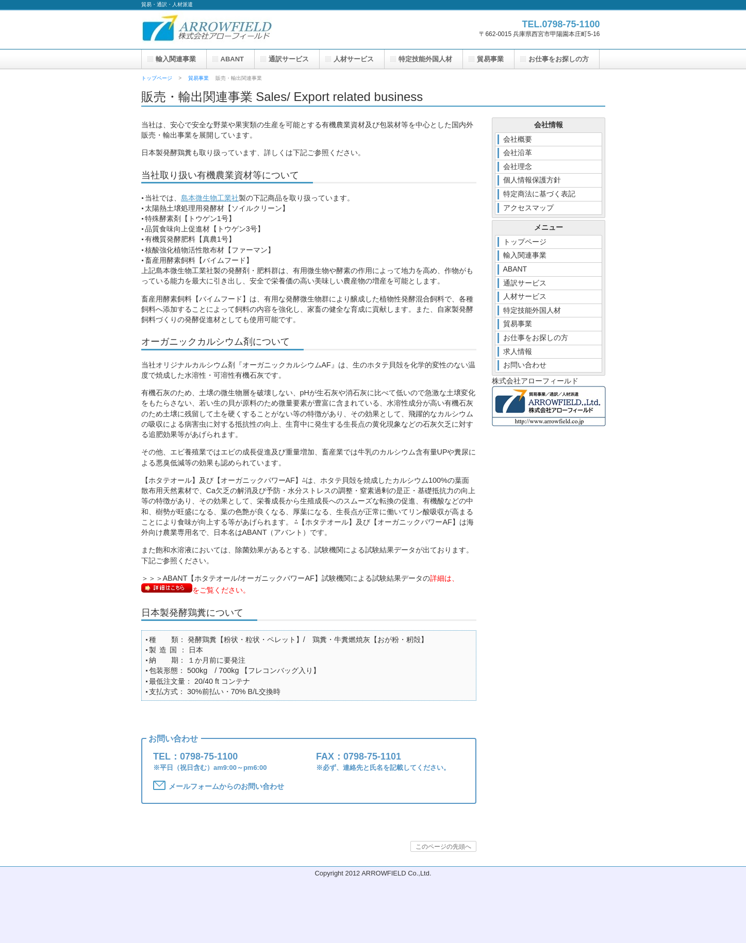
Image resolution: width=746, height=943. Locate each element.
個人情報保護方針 (532, 180)
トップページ (156, 78)
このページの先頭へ (443, 847)
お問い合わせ (524, 365)
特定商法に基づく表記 (539, 194)
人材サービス (354, 59)
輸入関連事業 (176, 59)
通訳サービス (289, 59)
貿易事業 (198, 78)
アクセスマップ (528, 208)
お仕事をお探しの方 (558, 59)
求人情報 (517, 351)
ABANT (232, 59)
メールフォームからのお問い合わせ (218, 785)
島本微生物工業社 (210, 198)
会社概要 (517, 139)
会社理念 (517, 166)
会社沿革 (517, 152)
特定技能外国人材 (425, 59)
